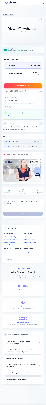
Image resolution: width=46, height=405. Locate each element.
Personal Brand (29, 237)
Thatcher (28, 252)
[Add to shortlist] (41, 19)
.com (6, 252)
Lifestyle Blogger (30, 240)
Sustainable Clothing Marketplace (11, 243)
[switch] (41, 123)
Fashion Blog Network (11, 240)
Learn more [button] (11, 116)
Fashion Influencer (30, 242)
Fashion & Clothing (10, 237)
